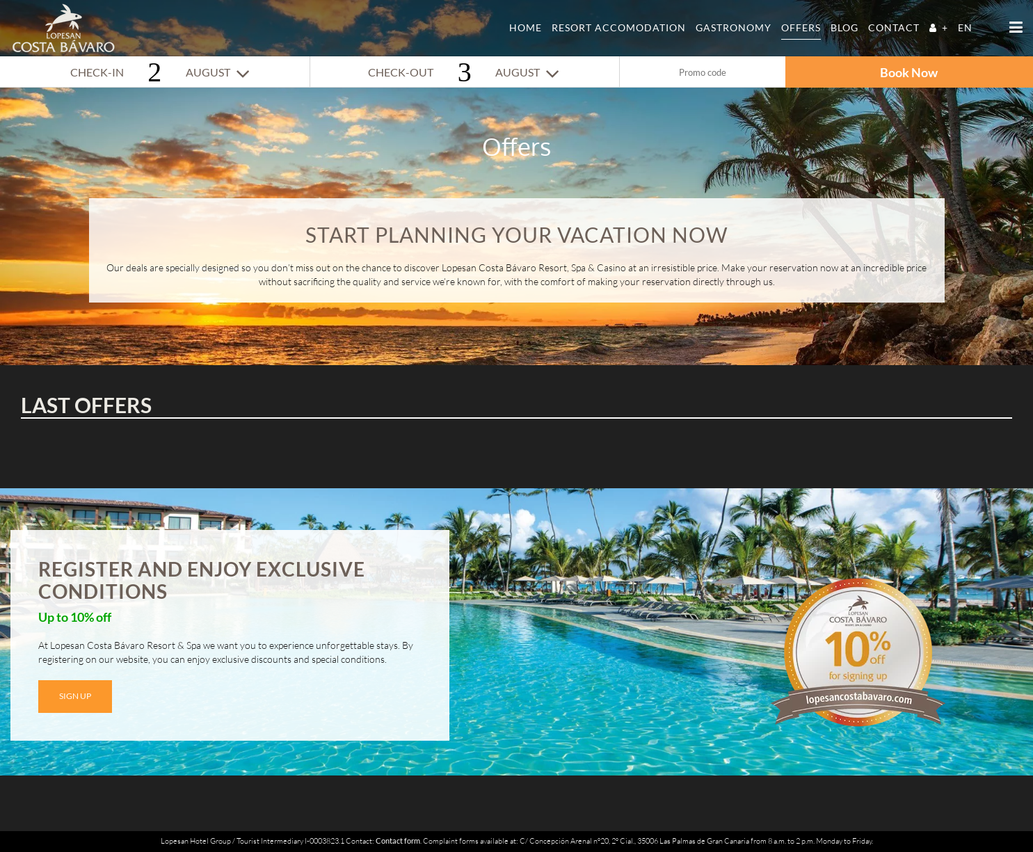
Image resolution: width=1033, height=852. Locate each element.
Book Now (909, 72)
